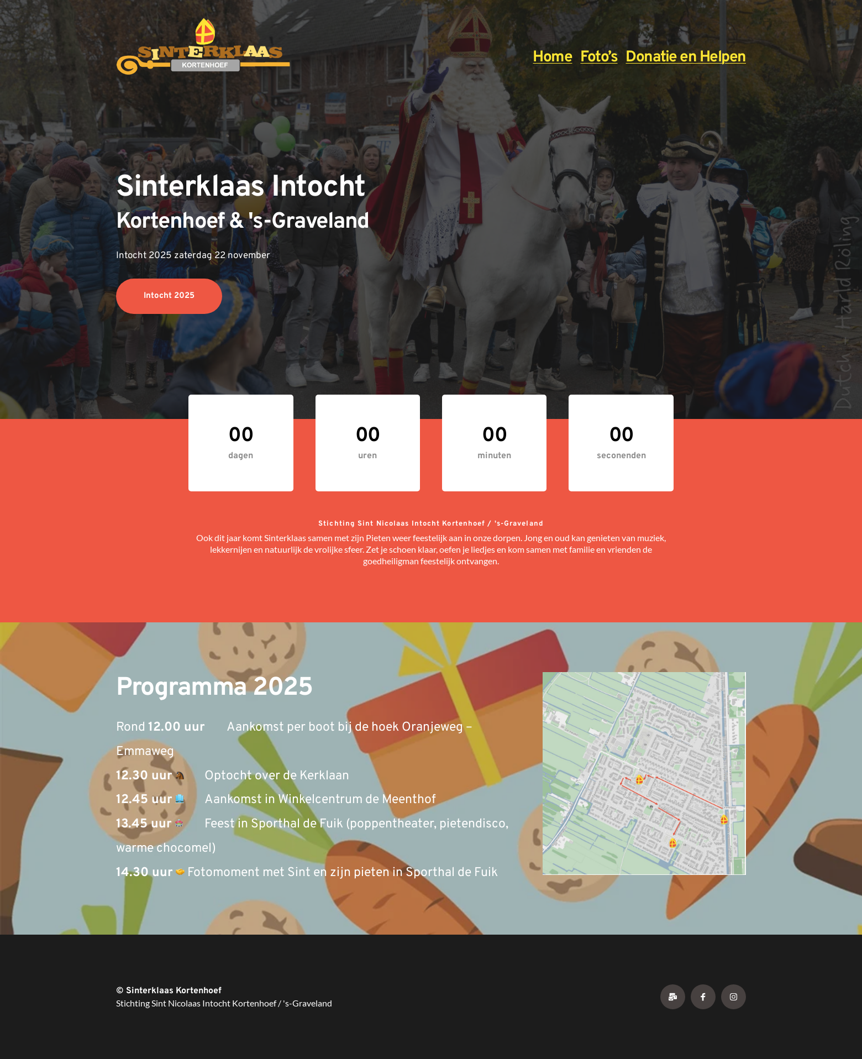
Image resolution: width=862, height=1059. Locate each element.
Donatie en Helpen (686, 57)
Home (552, 57)
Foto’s (598, 57)
